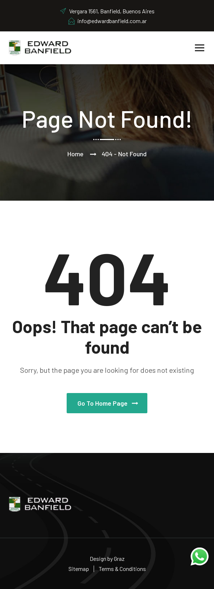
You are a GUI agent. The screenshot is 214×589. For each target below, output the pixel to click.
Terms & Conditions (122, 568)
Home (75, 154)
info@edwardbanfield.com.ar (107, 20)
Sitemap (78, 568)
